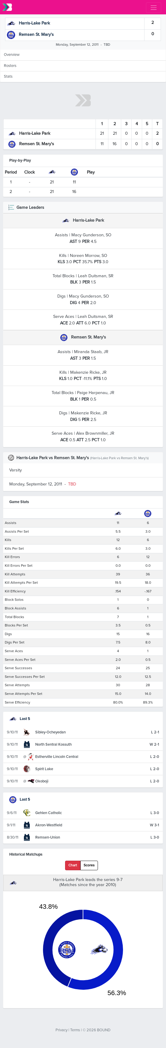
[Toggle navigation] (153, 7)
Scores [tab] (89, 865)
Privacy (61, 1030)
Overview (11, 54)
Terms (75, 1030)
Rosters (10, 65)
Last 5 (19, 718)
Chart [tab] (72, 865)
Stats (8, 76)
